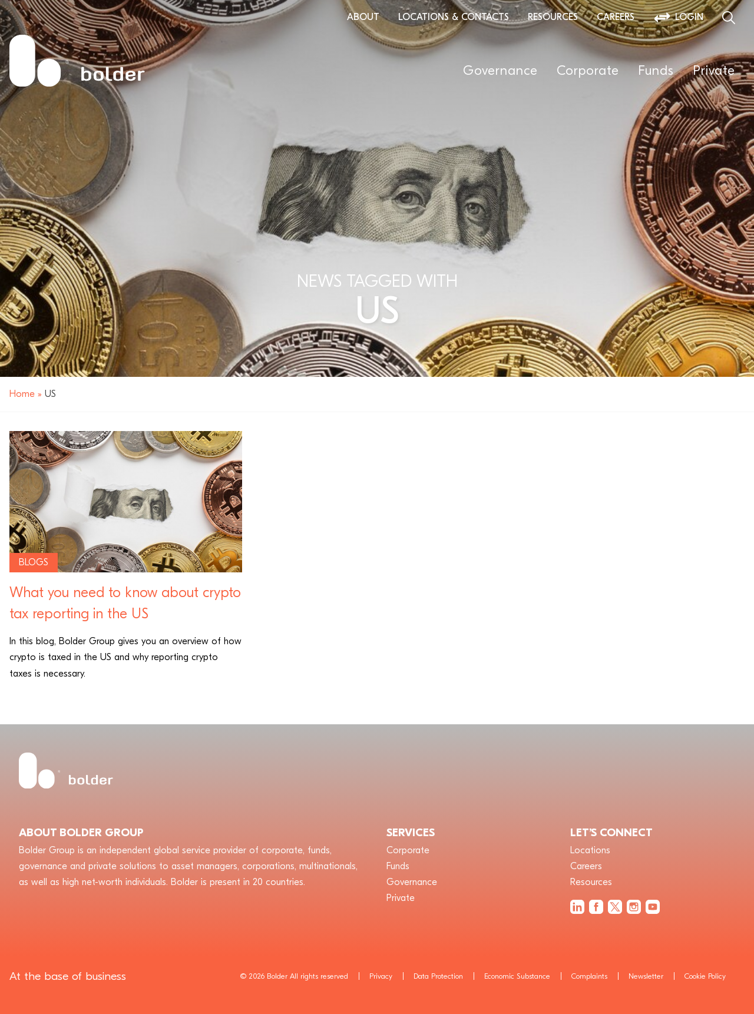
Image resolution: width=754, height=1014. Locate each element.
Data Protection (438, 976)
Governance (500, 70)
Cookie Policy (705, 976)
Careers (615, 17)
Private (714, 70)
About (363, 17)
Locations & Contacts (453, 17)
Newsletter (646, 976)
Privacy (380, 976)
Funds (656, 70)
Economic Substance (517, 976)
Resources (553, 17)
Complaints (589, 976)
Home (22, 394)
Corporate (588, 70)
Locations (590, 850)
